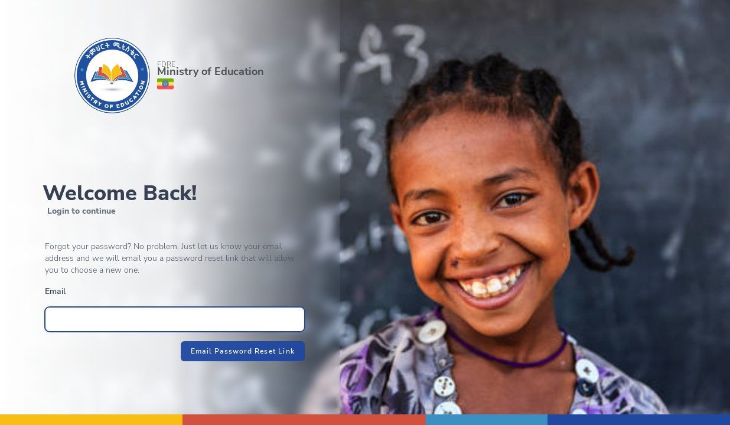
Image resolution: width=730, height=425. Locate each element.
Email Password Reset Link (243, 351)
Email (55, 291)
